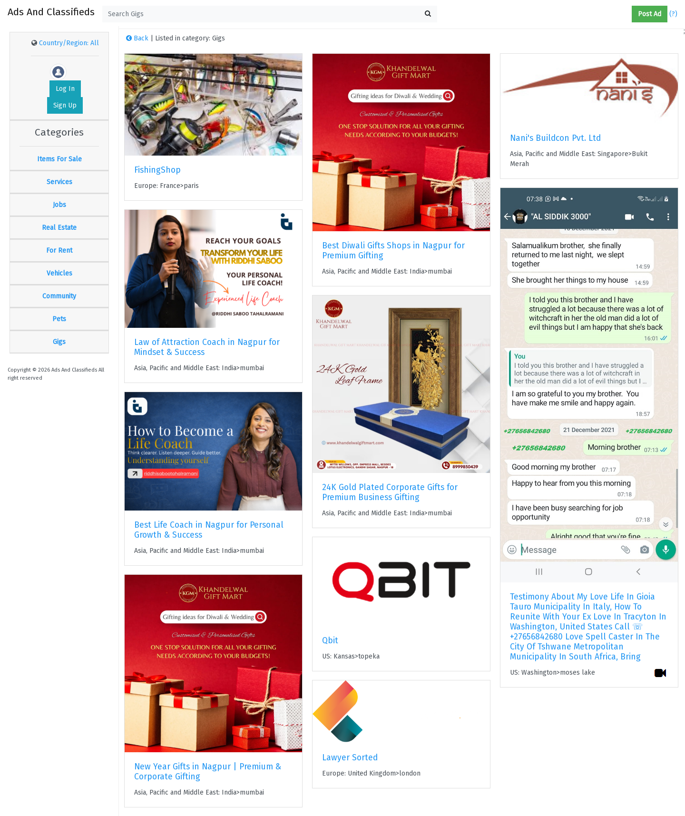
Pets (59, 319)
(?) (673, 14)
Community (59, 296)
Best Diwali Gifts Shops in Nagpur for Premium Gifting (393, 251)
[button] (628, 14)
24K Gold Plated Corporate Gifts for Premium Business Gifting (390, 492)
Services (59, 182)
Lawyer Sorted (350, 758)
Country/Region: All (69, 43)
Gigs (59, 342)
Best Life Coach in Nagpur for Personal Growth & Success (209, 530)
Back (137, 38)
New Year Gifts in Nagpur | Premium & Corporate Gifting (207, 772)
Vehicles (59, 273)
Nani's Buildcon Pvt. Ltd (555, 138)
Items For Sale (59, 159)
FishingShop (157, 170)
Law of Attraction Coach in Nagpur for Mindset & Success (207, 347)
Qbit (330, 641)
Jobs (59, 205)
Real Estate (59, 228)
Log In (65, 89)
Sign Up (65, 105)
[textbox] (269, 14)
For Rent (59, 250)
